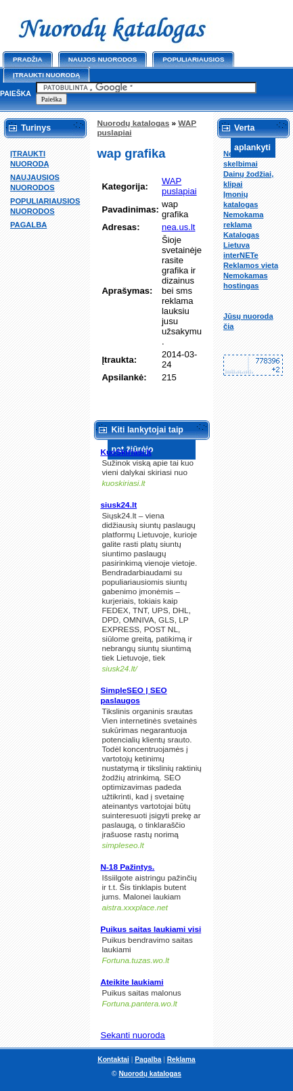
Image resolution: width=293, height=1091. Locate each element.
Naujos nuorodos (102, 59)
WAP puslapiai (179, 186)
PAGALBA (28, 225)
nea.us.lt (179, 227)
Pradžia (28, 59)
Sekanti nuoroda (132, 1035)
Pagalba (148, 1059)
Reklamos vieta (250, 265)
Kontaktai (113, 1059)
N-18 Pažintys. (127, 867)
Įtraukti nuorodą (46, 75)
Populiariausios (193, 59)
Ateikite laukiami (131, 982)
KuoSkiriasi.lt (125, 452)
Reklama (181, 1059)
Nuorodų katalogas (133, 123)
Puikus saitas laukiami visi (150, 929)
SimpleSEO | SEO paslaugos (133, 695)
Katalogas (241, 235)
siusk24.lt (118, 505)
